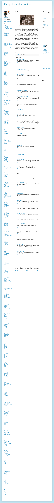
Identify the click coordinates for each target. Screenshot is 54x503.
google (5, 192)
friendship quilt (6, 182)
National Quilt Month (6, 293)
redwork (5, 367)
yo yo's (5, 493)
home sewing (5, 226)
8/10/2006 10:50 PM (23, 69)
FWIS (5, 185)
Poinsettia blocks (6, 324)
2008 (43, 39)
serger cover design (6, 393)
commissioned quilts (6, 120)
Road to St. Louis (6, 376)
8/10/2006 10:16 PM (21, 59)
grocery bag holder (6, 197)
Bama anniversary (6, 56)
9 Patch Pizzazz (6, 41)
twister (5, 469)
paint (4, 303)
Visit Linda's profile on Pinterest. (7, 21)
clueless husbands (6, 114)
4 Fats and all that (6, 34)
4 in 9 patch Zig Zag (6, 35)
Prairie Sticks (5, 326)
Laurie (17, 102)
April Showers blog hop (7, 51)
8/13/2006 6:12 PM (21, 218)
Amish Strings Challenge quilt (7, 47)
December (44, 42)
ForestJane (18, 213)
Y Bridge (5, 492)
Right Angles (5, 375)
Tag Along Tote (6, 445)
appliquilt (5, 50)
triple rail (5, 464)
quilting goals (5, 356)
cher (17, 109)
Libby (17, 218)
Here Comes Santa (6, 215)
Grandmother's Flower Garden (7, 195)
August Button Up (6, 53)
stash (5, 431)
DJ (4, 142)
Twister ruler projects (6, 470)
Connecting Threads (6, 123)
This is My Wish (6, 451)
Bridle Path (5, 82)
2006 (43, 41)
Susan (17, 59)
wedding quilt (5, 481)
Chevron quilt (5, 104)
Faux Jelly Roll (6, 168)
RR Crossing (5, 382)
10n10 (5, 25)
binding (5, 66)
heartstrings (5, 214)
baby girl (5, 54)
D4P (4, 134)
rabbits (5, 362)
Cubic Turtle (5, 132)
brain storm (5, 80)
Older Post (38, 270)
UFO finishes (5, 472)
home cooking (6, 223)
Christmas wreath (6, 112)
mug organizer (6, 286)
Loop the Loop (6, 265)
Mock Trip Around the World (7, 281)
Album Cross (5, 46)
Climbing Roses (6, 113)
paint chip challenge (6, 304)
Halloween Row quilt (6, 205)
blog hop (5, 71)
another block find (45, 54)
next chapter (5, 296)
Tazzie (17, 74)
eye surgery (5, 158)
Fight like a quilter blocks (7, 172)
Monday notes (45, 51)
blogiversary (5, 74)
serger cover (5, 392)
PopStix (5, 325)
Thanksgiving (5, 449)
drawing (5, 151)
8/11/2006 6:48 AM (22, 159)
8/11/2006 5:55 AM (20, 145)
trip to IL (5, 463)
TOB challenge (6, 453)
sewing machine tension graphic (8, 404)
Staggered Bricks (6, 430)
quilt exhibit (5, 344)
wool (4, 490)
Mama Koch (18, 223)
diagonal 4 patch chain (7, 138)
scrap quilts (5, 386)
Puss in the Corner (6, 337)
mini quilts (5, 279)
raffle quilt (5, 363)
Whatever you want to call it (7, 483)
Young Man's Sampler (6, 494)
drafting (5, 150)
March (44, 78)
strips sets (5, 439)
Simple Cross (5, 416)
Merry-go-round (6, 276)
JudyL (17, 244)
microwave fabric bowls (7, 277)
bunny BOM (5, 84)
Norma (18, 82)
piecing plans (5, 315)
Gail (17, 145)
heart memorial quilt (6, 213)
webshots (5, 479)
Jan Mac (18, 127)
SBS (4, 385)
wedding (5, 480)
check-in (5, 102)
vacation (5, 475)
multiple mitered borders (7, 287)
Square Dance (6, 426)
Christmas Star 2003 (6, 111)
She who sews (6, 413)
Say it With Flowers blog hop (7, 384)
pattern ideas (5, 306)
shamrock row (6, 412)
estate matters (6, 157)
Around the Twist (6, 52)
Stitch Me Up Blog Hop (7, 434)
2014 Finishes (44, 17)
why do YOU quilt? (6, 484)
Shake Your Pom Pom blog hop (8, 411)
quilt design (5, 342)
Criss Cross (5, 129)
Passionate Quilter (19, 90)
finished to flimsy (6, 174)
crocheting (5, 131)
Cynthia (18, 154)
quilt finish (5, 345)
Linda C (10, 11)
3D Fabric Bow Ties (6, 33)
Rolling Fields (5, 377)
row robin (5, 381)
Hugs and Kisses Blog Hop (7, 231)
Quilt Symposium (6, 353)
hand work (5, 207)
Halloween (5, 204)
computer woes (6, 122)
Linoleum (5, 262)
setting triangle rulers (6, 395)
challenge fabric (6, 95)
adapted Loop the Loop (7, 43)
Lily (4, 260)
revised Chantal (6, 372)
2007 (43, 40)
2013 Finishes (44, 18)
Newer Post (16, 270)
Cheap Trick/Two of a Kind (7, 100)
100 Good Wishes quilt (7, 24)
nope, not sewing (45, 66)
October (44, 44)
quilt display (5, 343)
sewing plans (5, 405)
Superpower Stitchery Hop (7, 441)
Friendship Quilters (6, 183)
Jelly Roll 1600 (6, 244)
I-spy (4, 232)
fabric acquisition (6, 159)
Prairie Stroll (5, 327)
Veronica (18, 182)
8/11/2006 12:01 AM (25, 96)
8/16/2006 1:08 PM (22, 251)
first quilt (5, 175)
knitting (5, 252)
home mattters (6, 225)
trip (4, 461)
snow (4, 420)
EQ (4, 156)
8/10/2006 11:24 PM (24, 90)
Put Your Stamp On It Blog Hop (8, 338)
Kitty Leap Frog (6, 251)
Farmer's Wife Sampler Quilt (7, 167)
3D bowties (5, 32)
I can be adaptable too (46, 67)
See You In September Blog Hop (8, 390)
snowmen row (6, 422)
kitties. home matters (6, 250)
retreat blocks (5, 371)
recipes (5, 366)
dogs (4, 144)
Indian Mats (5, 236)
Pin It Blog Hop (6, 318)
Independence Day (6, 234)
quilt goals (5, 346)
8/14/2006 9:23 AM (22, 223)
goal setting (5, 191)
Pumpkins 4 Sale (6, 333)
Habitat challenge (6, 203)
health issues (5, 211)
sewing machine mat (6, 403)
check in (5, 101)
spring (5, 424)
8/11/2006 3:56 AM (21, 127)
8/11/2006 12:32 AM (20, 109)
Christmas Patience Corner (7, 109)
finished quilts (5, 173)
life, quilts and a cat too (17, 4)
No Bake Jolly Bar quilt (7, 298)
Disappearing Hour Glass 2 (7, 141)
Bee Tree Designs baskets (7, 62)
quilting (5, 355)
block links (5, 70)
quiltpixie (18, 159)
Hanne (18, 133)
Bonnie (18, 200)
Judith (17, 114)
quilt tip (5, 354)
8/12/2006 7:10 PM (22, 213)
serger (5, 391)
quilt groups (5, 347)
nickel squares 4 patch (7, 297)
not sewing (5, 299)
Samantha (18, 251)
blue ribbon (5, 75)
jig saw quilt (5, 245)
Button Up (5, 86)
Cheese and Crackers (6, 103)
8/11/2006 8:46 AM (21, 182)
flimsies (5, 177)
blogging (5, 73)
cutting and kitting (6, 133)
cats (4, 93)
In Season (5, 233)
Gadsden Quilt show (6, 186)
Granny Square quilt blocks (7, 196)
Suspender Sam (6, 442)
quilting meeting (6, 357)
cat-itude (5, 91)
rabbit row (5, 361)
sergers (5, 394)
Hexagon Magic (6, 216)
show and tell (5, 415)
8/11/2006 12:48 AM (21, 114)
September (44, 45)
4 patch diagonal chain (7, 36)
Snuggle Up (5, 423)
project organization (6, 332)
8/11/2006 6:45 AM (21, 154)
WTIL (5, 491)
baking (5, 55)
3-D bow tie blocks (6, 31)
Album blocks (5, 45)
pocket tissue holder (6, 323)
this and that (44, 53)
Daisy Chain (5, 135)
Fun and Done (6, 184)
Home (27, 270)
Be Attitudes (5, 61)
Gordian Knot (5, 193)
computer (5, 121)
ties (4, 452)
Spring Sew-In (6, 425)
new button (5, 295)
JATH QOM (5, 243)
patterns (5, 307)
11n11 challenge (6, 26)
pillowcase (5, 316)
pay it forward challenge (7, 308)
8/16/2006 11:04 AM (21, 244)
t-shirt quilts (5, 444)
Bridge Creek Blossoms (7, 81)
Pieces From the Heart (7, 313)
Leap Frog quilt (6, 255)
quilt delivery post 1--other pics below (46, 49)
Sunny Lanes (5, 440)
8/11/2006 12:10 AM (21, 102)
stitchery (5, 435)
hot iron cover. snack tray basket (8, 230)
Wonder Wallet (6, 488)
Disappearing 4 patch (6, 139)
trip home (5, 462)
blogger (5, 72)
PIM (4, 317)
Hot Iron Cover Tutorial (45, 25)
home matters (5, 224)
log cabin (5, 264)
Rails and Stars (6, 364)
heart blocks (5, 212)
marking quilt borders (6, 269)
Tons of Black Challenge (7, 454)
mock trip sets (6, 282)
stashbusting (5, 433)
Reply (17, 62)
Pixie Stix (5, 322)
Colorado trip (5, 119)
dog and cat (5, 143)
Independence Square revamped (8, 235)
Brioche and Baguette (6, 83)
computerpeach (19, 69)
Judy (17, 193)
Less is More (5, 256)
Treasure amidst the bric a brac (8, 459)
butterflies (5, 85)
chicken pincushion (6, 105)
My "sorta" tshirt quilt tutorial (46, 24)
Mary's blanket (6, 270)
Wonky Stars (5, 489)
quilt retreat (5, 351)
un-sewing (5, 474)
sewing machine (6, 401)
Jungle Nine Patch (6, 246)
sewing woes (5, 410)
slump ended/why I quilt (46, 52)
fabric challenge (6, 161)
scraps (5, 387)
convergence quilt (6, 124)
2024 (43, 28)
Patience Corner (6, 305)
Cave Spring (5, 94)
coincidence (5, 115)
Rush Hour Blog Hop (6, 383)
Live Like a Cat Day (6, 263)
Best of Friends (6, 63)
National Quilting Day (6, 294)
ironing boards (6, 240)
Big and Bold (5, 65)
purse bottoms (6, 335)
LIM (4, 261)
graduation (5, 194)
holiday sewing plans (6, 221)
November (44, 43)
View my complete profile (7, 17)
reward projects (6, 373)
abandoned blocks (6, 42)
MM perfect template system (7, 280)
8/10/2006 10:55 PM (21, 74)
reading (5, 365)
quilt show (5, 352)
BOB (4, 76)
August (44, 46)
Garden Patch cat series (7, 187)
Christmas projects (6, 110)
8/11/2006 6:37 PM (21, 200)
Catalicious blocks (6, 92)
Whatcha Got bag (6, 482)
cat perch (5, 90)
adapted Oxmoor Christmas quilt (8, 44)
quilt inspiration (6, 348)
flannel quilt (5, 176)
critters (5, 130)
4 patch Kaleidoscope (6, 37)
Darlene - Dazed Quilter (20, 96)
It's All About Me (6, 241)
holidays (5, 222)
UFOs (5, 473)
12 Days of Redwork (6, 27)
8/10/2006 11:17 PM (21, 82)
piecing (5, 314)
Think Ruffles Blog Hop (7, 450)
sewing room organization (7, 406)
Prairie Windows (6, 328)
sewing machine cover (7, 402)
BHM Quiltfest (6, 64)
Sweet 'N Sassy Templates (7, 443)
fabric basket (5, 160)
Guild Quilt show (6, 202)
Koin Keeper (5, 254)
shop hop (5, 414)
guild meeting (5, 201)
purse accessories (6, 334)
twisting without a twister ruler (7, 471)
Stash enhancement (6, 432)
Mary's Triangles (6, 271)
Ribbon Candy (6, 374)
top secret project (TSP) (7, 455)
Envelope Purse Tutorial (45, 23)
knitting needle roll (6, 253)
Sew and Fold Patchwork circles (8, 396)
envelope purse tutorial (7, 155)
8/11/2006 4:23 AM (21, 133)
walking (5, 478)
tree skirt (5, 460)
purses (5, 336)
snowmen (5, 421)
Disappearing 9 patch (6, 140)
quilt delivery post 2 (45, 50)
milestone (5, 278)
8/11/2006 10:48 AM (20, 193)
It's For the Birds (6, 242)
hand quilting (5, 206)
